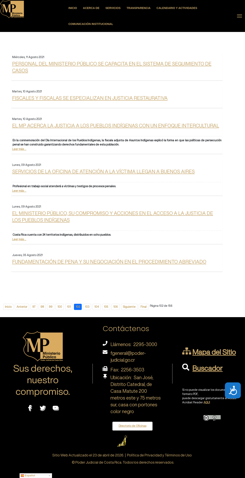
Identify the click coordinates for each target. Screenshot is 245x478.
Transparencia (139, 8)
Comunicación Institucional (90, 24)
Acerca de (91, 8)
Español (28, 475)
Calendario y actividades (176, 8)
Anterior (22, 306)
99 (50, 306)
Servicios (113, 8)
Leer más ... (19, 149)
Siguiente (129, 306)
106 (115, 306)
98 (42, 306)
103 (87, 306)
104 (96, 306)
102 (78, 306)
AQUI (207, 402)
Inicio (72, 8)
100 (59, 306)
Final (144, 306)
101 (69, 306)
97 (33, 306)
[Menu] (239, 16)
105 (106, 306)
